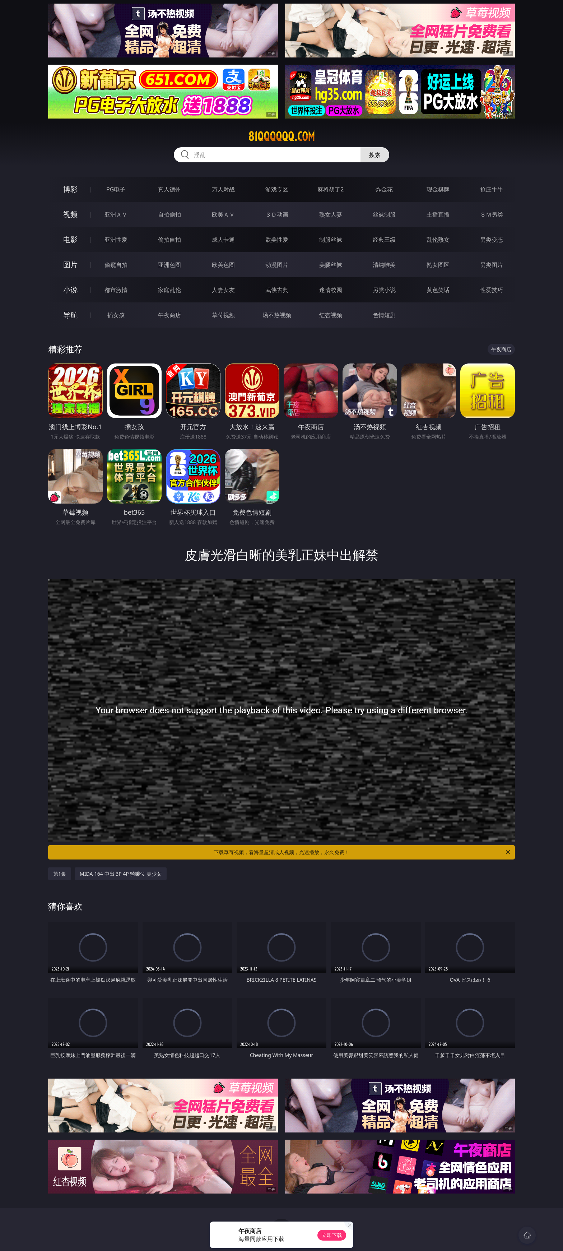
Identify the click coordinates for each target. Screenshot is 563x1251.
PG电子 (115, 189)
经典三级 (384, 240)
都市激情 (115, 290)
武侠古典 (276, 290)
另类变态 (491, 240)
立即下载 (332, 1235)
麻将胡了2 (330, 189)
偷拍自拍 (169, 240)
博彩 (70, 189)
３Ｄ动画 (276, 214)
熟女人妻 (330, 214)
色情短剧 (384, 315)
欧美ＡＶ (223, 214)
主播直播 (438, 214)
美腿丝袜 (330, 265)
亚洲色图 (169, 265)
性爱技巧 (491, 290)
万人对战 (223, 189)
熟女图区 (438, 265)
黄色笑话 (438, 290)
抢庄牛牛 (491, 189)
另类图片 (491, 265)
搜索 (375, 155)
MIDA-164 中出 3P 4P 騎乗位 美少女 (121, 873)
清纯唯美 (384, 265)
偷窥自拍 (115, 265)
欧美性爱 (276, 240)
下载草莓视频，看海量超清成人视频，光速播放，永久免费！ (362, 852)
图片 (70, 264)
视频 (70, 214)
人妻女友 (223, 290)
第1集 (59, 873)
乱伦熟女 (438, 240)
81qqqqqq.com (281, 136)
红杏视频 (330, 315)
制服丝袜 (330, 240)
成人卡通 (223, 240)
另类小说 (384, 290)
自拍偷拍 (169, 214)
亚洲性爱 (115, 240)
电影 (70, 239)
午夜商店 (169, 315)
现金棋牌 (438, 189)
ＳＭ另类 (491, 214)
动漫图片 (276, 265)
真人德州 (169, 189)
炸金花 (384, 189)
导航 (70, 315)
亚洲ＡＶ (115, 214)
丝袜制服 (384, 214)
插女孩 (116, 315)
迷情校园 (330, 290)
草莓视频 (223, 315)
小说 (70, 290)
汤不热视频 (276, 315)
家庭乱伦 (169, 290)
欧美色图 (223, 265)
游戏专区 (276, 189)
